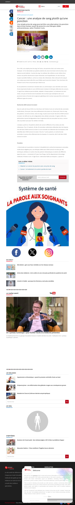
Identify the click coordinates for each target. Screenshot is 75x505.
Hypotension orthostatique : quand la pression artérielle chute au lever (39, 377)
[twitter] (35, 252)
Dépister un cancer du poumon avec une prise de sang (37, 166)
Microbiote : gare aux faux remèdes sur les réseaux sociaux (35, 265)
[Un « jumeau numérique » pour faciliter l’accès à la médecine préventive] (37, 314)
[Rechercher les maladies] (67, 401)
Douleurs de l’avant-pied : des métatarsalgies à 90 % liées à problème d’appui (40, 440)
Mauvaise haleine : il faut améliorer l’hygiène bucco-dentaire (35, 448)
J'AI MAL (9, 406)
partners (35, 475)
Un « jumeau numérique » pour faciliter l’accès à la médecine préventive (33, 333)
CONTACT (7, 1)
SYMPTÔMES (10, 435)
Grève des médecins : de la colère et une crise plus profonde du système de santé (42, 273)
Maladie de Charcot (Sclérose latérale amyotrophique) (33, 393)
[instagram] (51, 252)
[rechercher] (59, 6)
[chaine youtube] (59, 293)
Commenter (53, 62)
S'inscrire (62, 177)
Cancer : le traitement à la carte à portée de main (35, 169)
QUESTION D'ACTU (23, 10)
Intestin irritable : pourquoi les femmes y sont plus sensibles (35, 281)
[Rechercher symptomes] (67, 456)
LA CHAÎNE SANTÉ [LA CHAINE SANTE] (12, 293)
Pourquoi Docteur (10, 502)
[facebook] (18, 252)
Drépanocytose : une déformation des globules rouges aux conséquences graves (41, 385)
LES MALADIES (11, 373)
